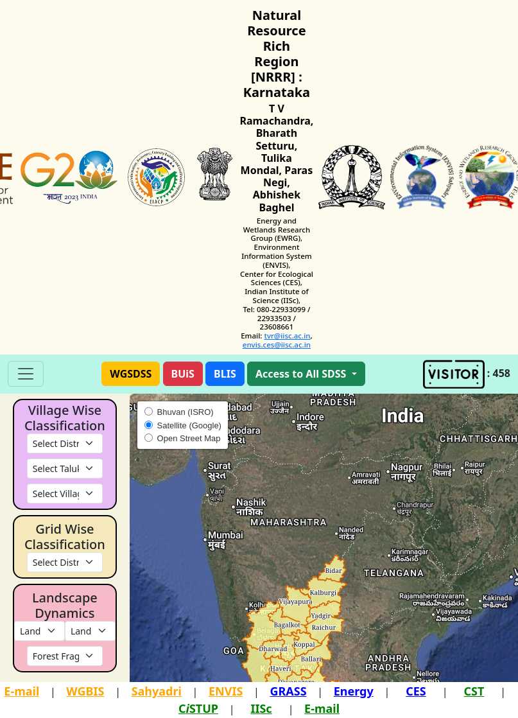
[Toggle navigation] (26, 374)
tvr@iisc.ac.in (287, 335)
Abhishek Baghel (276, 201)
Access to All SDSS (302, 374)
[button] (130, 374)
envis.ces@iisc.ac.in (277, 344)
